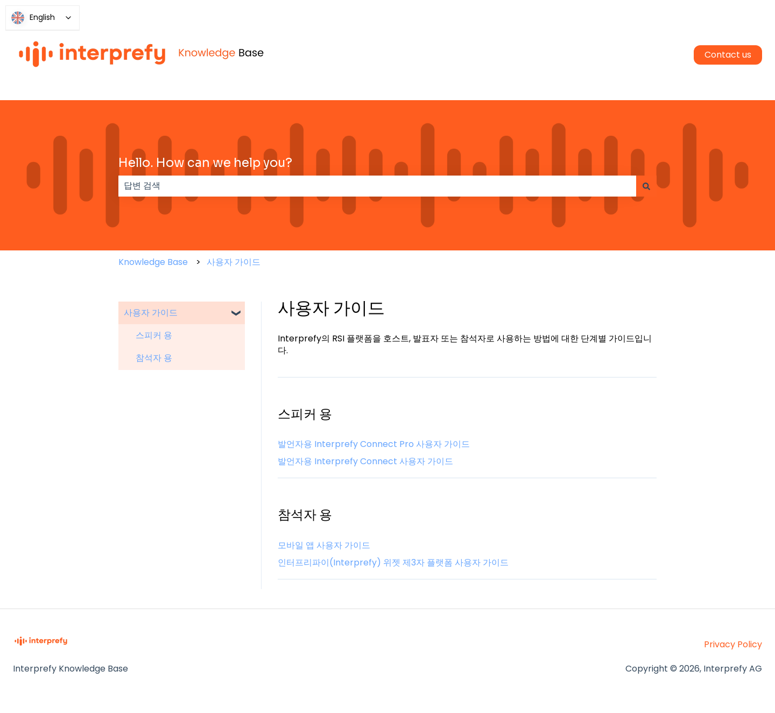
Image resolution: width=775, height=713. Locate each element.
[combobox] (377, 186)
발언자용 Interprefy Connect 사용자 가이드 (365, 461)
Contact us (727, 54)
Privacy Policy (733, 644)
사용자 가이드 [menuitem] (151, 312)
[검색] (646, 186)
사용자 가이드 (233, 262)
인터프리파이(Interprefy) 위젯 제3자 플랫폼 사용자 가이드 (393, 562)
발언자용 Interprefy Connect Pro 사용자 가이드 (374, 444)
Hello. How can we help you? (205, 163)
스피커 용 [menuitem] (154, 335)
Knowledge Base (153, 262)
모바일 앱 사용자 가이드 (324, 545)
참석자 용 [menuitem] (154, 358)
